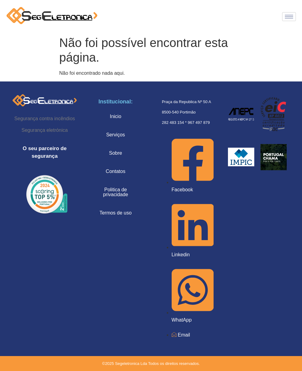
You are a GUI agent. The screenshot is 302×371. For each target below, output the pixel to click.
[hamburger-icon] (289, 16)
